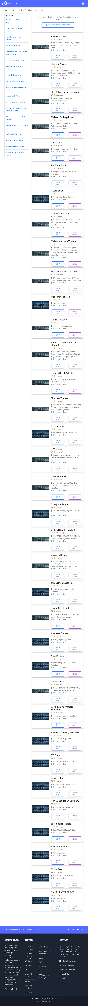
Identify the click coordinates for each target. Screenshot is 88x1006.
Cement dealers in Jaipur (14, 75)
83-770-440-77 (68, 965)
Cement (41, 958)
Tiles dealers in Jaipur (13, 96)
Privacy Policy (64, 974)
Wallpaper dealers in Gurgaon (15, 146)
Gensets (28, 965)
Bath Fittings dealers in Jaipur (15, 60)
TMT (40, 962)
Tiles (40, 971)
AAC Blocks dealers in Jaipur (15, 81)
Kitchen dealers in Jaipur (13, 45)
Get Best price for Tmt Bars (58, 25)
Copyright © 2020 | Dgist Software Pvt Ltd (44, 1000)
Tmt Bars (15, 10)
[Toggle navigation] (83, 3)
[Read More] (10, 989)
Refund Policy (64, 978)
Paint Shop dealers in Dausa (14, 140)
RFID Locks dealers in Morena (15, 102)
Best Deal (58, 56)
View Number (74, 56)
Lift (26, 970)
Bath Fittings (43, 947)
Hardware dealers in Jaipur (14, 134)
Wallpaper (28, 992)
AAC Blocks (43, 967)
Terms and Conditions (67, 970)
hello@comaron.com (71, 961)
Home (6, 10)
